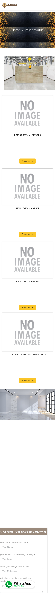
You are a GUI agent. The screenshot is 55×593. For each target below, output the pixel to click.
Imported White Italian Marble (27, 354)
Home (16, 30)
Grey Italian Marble (27, 208)
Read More (27, 161)
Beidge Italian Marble (27, 135)
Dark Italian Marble (27, 281)
